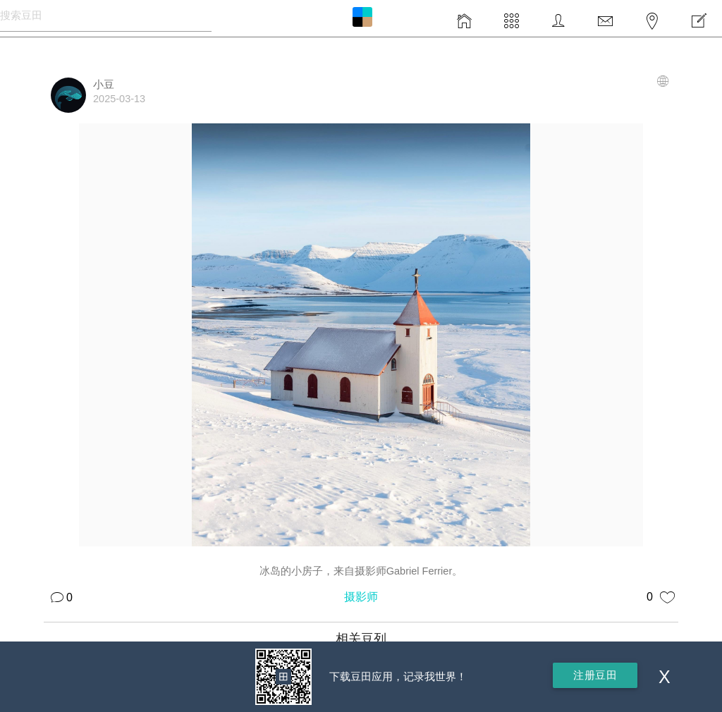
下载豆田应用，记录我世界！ (398, 676)
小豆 (103, 84)
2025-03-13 (119, 98)
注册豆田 (595, 675)
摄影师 (361, 597)
